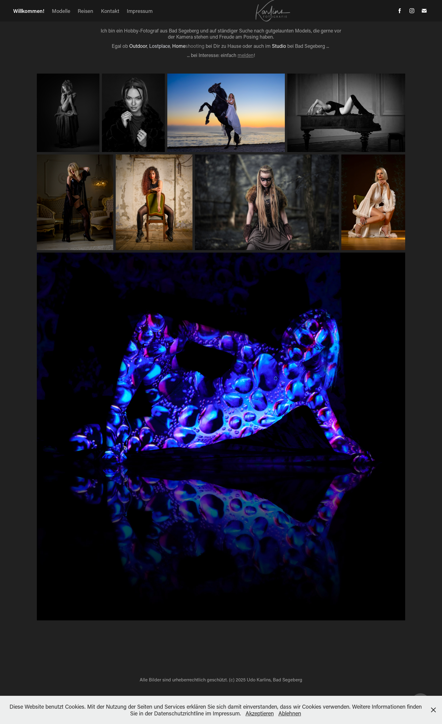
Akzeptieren (260, 713)
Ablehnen (289, 713)
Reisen (85, 10)
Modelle (61, 10)
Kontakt (110, 10)
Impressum (140, 10)
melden (246, 55)
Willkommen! (28, 10)
